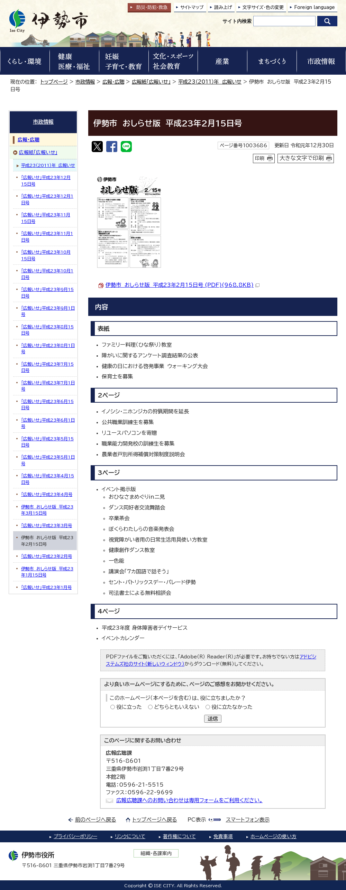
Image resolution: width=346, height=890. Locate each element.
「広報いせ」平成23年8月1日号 (48, 348)
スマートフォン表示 (248, 819)
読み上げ (223, 7)
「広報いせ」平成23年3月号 (46, 525)
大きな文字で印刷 (302, 158)
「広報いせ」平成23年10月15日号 (46, 255)
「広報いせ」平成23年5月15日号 (47, 442)
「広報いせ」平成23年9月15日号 (47, 292)
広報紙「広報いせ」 (151, 81)
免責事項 (223, 836)
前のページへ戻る (95, 819)
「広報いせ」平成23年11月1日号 (47, 236)
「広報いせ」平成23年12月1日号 (47, 199)
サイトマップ (192, 7)
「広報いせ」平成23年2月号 (46, 556)
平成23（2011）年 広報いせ (210, 81)
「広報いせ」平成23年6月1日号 (48, 423)
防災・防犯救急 (151, 7)
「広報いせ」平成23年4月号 (46, 494)
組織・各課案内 (156, 853)
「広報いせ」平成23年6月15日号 (47, 404)
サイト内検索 (237, 21)
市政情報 (85, 81)
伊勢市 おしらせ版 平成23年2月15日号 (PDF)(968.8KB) (183, 285)
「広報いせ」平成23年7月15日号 (47, 367)
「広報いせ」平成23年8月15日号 (47, 330)
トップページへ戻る (155, 819)
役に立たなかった (232, 707)
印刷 (260, 158)
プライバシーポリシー (75, 836)
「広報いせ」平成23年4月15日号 (47, 479)
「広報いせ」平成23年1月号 (46, 587)
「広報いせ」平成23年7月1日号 (48, 386)
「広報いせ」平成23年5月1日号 (48, 460)
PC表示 (197, 819)
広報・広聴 (113, 81)
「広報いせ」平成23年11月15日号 (45, 218)
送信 (213, 718)
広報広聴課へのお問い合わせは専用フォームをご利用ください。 (189, 800)
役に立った (129, 707)
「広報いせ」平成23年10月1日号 (47, 274)
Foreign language (314, 7)
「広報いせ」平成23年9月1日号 (48, 311)
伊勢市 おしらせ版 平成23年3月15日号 (47, 510)
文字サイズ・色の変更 (263, 7)
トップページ (54, 81)
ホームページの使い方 (274, 836)
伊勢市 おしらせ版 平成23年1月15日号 (47, 571)
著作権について (179, 836)
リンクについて (130, 836)
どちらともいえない (176, 707)
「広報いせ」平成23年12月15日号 (46, 180)
